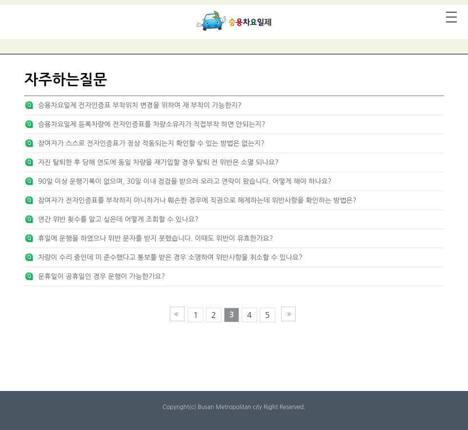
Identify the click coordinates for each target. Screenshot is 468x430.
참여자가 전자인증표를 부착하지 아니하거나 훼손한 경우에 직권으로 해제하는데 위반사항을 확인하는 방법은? (197, 200)
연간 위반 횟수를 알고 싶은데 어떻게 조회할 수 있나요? (118, 219)
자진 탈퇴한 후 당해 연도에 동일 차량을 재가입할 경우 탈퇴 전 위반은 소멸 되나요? (158, 162)
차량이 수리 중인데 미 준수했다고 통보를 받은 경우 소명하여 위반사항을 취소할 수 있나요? (170, 257)
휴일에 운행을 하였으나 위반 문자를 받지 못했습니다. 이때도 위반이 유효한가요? (155, 238)
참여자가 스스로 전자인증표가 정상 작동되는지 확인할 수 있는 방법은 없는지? (151, 143)
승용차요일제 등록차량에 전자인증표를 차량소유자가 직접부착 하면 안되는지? (151, 124)
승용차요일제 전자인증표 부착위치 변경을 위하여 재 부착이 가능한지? (140, 105)
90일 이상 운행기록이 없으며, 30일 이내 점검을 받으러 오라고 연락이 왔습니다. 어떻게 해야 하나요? (184, 181)
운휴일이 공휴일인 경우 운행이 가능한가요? (101, 276)
